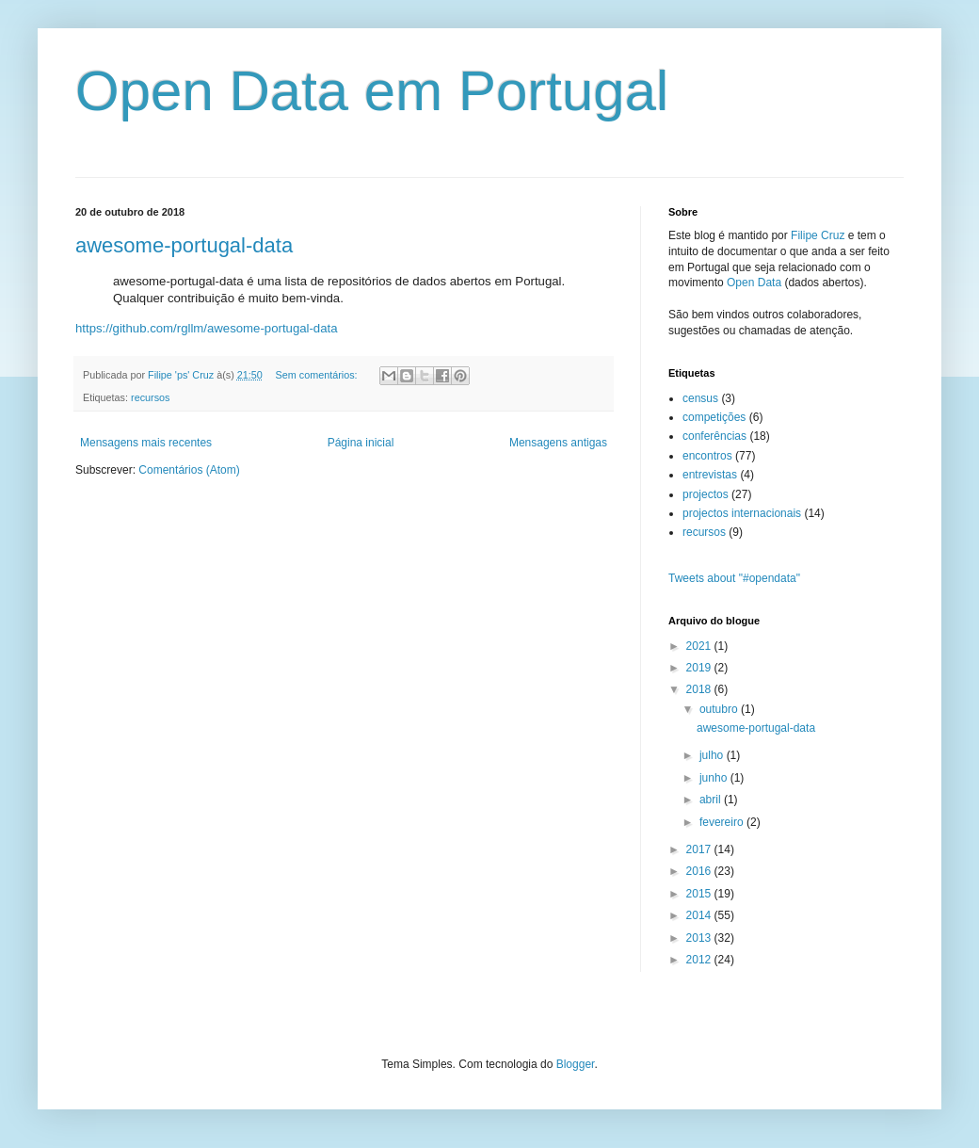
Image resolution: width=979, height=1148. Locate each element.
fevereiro (722, 822)
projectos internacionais (741, 513)
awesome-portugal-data (184, 245)
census (700, 398)
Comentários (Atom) (188, 470)
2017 (700, 849)
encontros (707, 455)
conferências (714, 436)
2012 (700, 959)
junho (714, 777)
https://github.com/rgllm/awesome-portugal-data (206, 328)
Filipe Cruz (817, 235)
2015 (700, 893)
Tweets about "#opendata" (734, 578)
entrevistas (709, 474)
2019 (700, 667)
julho (713, 755)
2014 (700, 915)
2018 (700, 689)
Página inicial (361, 442)
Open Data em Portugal (371, 90)
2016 (700, 871)
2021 (700, 646)
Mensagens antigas (558, 442)
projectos (705, 494)
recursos (150, 397)
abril (711, 799)
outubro (720, 709)
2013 (700, 938)
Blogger (575, 1064)
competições (714, 417)
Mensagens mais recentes (146, 442)
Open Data (754, 282)
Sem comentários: (318, 374)
